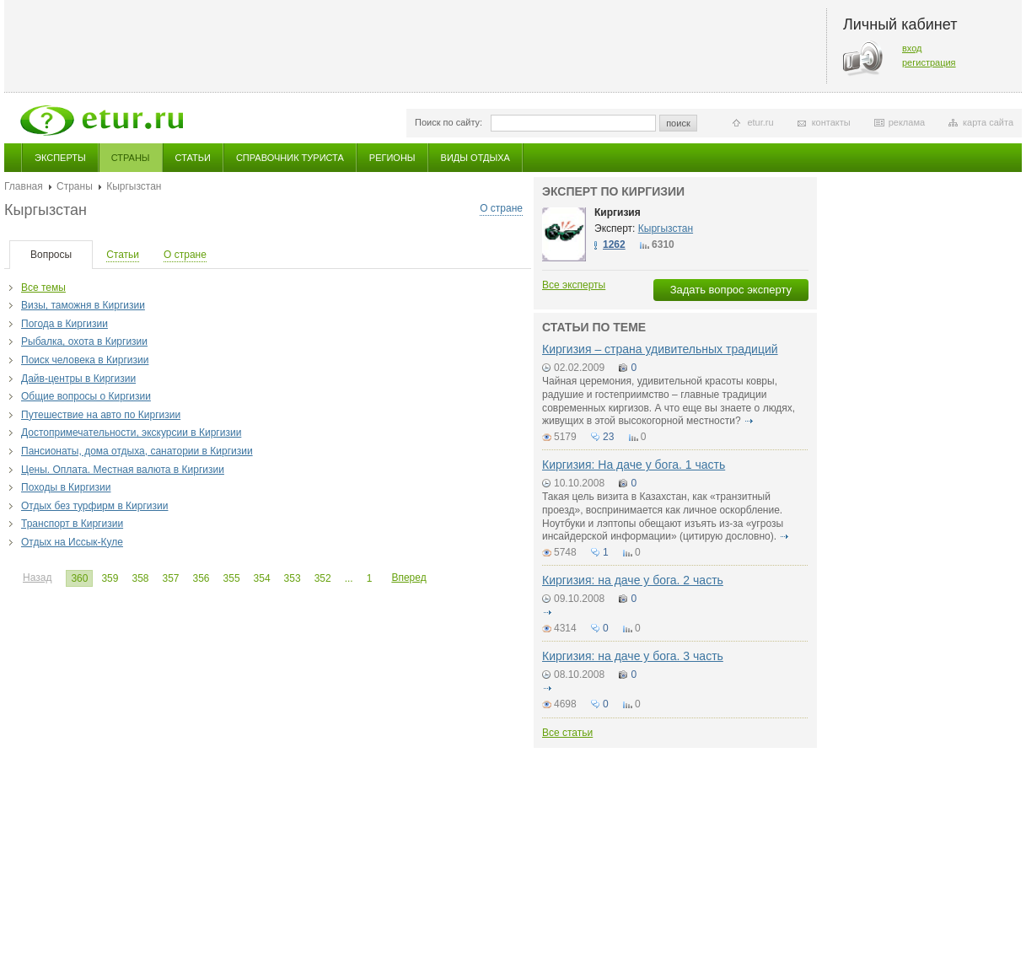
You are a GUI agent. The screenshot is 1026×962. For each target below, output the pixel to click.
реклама (907, 122)
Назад (37, 577)
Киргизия (617, 212)
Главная (23, 186)
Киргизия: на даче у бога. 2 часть (632, 580)
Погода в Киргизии (64, 324)
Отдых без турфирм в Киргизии (94, 506)
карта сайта (988, 122)
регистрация (929, 62)
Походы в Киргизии (65, 487)
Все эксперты (573, 285)
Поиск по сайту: (448, 122)
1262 (614, 244)
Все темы (43, 287)
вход (912, 48)
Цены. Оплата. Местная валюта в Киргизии (122, 470)
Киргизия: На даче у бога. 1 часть (633, 464)
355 (231, 578)
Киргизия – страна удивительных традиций (660, 349)
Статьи (193, 158)
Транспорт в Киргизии (72, 523)
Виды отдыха (475, 158)
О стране (501, 208)
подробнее (749, 421)
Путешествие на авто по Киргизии (100, 415)
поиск (678, 123)
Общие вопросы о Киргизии (86, 396)
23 (608, 437)
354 (262, 578)
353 (292, 578)
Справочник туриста (290, 158)
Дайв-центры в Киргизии (78, 378)
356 (201, 578)
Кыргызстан (665, 228)
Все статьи (567, 733)
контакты (831, 122)
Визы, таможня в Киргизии (83, 305)
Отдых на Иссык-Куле (72, 542)
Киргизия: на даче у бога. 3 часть (632, 656)
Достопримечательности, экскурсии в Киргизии (131, 432)
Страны (130, 158)
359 (109, 578)
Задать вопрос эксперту (731, 289)
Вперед (408, 577)
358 (140, 578)
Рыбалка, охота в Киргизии (84, 341)
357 (170, 578)
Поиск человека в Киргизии (84, 360)
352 (322, 578)
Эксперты (60, 158)
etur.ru (760, 122)
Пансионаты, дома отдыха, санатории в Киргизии (137, 451)
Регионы (392, 158)
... (349, 578)
